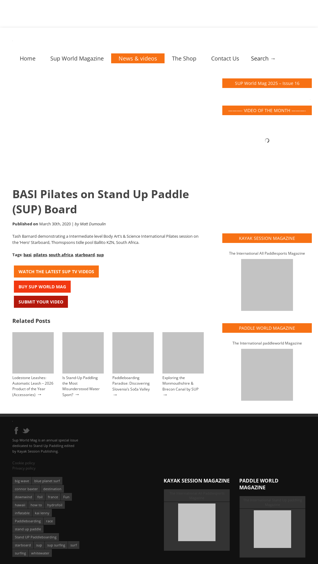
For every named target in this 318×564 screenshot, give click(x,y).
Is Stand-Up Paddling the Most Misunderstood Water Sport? (81, 386)
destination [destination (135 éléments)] (52, 489)
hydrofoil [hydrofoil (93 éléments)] (54, 505)
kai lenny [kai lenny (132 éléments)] (42, 513)
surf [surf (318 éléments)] (73, 545)
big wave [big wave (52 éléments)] (22, 480)
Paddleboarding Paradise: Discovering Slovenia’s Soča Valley (131, 383)
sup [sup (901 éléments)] (39, 545)
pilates (40, 254)
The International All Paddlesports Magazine (267, 253)
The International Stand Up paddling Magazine (272, 502)
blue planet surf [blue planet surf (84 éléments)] (47, 480)
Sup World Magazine (77, 58)
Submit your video (41, 302)
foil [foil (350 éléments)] (40, 497)
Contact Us (225, 58)
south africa (61, 254)
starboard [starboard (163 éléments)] (23, 545)
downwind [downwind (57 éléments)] (23, 497)
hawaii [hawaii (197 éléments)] (20, 505)
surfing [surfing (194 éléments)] (20, 553)
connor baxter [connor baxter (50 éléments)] (26, 489)
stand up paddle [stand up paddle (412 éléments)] (28, 529)
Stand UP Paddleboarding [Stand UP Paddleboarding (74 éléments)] (35, 537)
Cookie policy (23, 463)
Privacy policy (24, 468)
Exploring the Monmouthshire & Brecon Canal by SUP (180, 383)
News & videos (138, 58)
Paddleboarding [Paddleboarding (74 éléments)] (28, 521)
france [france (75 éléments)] (53, 497)
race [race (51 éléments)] (49, 521)
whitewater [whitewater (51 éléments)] (40, 553)
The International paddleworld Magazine (267, 343)
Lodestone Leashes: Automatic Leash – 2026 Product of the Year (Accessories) (32, 386)
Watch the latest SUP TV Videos (56, 271)
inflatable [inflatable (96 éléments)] (22, 513)
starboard (85, 254)
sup (100, 254)
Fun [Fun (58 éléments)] (66, 497)
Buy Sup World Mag (42, 287)
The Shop (184, 58)
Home (28, 58)
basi (27, 254)
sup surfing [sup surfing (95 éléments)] (56, 545)
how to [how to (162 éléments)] (36, 505)
